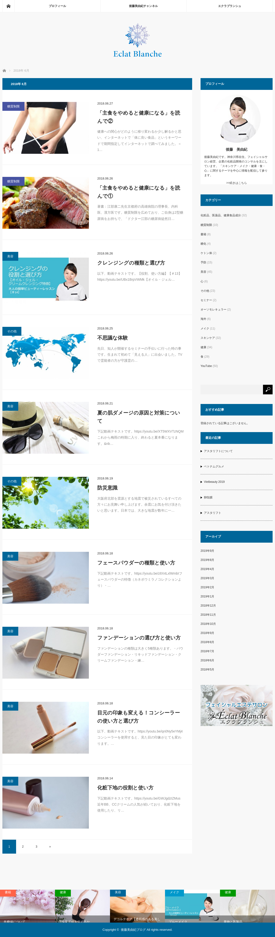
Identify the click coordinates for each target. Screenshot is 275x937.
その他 (12, 331)
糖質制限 (13, 106)
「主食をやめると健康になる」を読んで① (138, 192)
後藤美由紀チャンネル (143, 6)
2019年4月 (207, 569)
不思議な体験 (112, 338)
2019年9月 (207, 550)
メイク (205, 328)
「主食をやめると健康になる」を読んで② (138, 117)
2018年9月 (207, 633)
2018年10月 (208, 624)
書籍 (203, 234)
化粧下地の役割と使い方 (125, 787)
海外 (203, 319)
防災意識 (107, 487)
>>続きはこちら (236, 183)
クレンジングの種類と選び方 (131, 263)
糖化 (203, 243)
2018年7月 (207, 651)
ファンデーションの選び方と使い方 (139, 637)
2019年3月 (207, 578)
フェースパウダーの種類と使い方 (136, 562)
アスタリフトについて (218, 451)
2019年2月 (207, 587)
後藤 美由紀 (236, 149)
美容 (10, 256)
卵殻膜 (208, 497)
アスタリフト (212, 513)
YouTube (206, 366)
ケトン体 (206, 253)
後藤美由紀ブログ (133, 929)
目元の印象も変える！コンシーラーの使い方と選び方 (138, 717)
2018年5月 (207, 669)
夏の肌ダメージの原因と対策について (138, 417)
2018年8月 (207, 642)
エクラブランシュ (229, 6)
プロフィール (57, 6)
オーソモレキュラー (213, 309)
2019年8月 (207, 560)
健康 (203, 347)
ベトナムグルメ (214, 466)
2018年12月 (208, 605)
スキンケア (208, 338)
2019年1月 (207, 596)
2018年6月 (207, 660)
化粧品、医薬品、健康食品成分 (221, 215)
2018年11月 (208, 614)
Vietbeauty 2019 (214, 482)
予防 (203, 262)
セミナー (206, 300)
